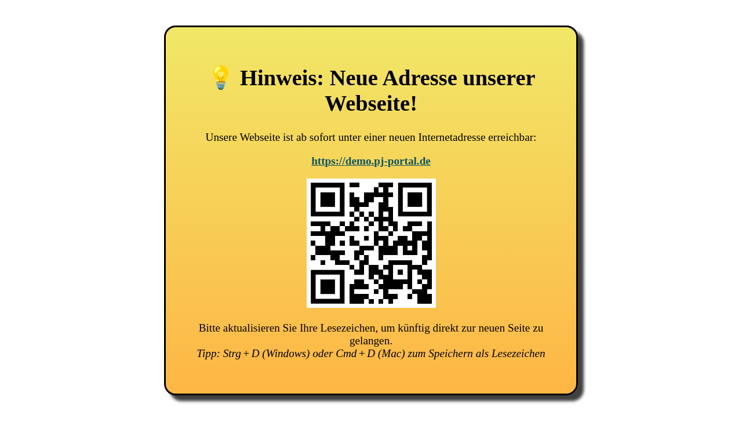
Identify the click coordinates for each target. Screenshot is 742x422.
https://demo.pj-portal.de (371, 161)
